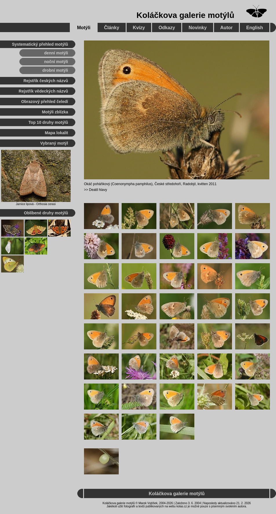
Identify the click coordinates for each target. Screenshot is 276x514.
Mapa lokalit (56, 132)
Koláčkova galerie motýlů (185, 15)
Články (111, 27)
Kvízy (139, 27)
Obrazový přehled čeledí (44, 101)
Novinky (197, 27)
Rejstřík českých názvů (45, 80)
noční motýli (56, 61)
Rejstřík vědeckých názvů (43, 91)
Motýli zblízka (55, 112)
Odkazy (166, 27)
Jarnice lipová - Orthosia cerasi (36, 204)
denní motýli (56, 53)
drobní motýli (55, 70)
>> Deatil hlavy (95, 190)
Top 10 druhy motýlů (48, 122)
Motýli (83, 27)
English (254, 27)
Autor (226, 27)
